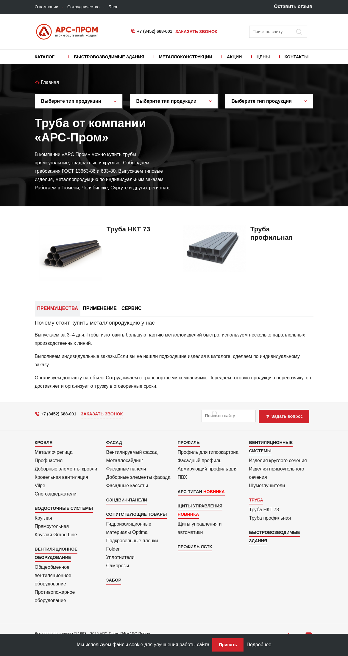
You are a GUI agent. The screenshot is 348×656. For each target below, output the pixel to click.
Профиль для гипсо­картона (208, 452)
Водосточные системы (64, 508)
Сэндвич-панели (126, 500)
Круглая (43, 518)
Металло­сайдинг (124, 460)
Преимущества (57, 308)
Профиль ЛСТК (195, 546)
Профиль (189, 442)
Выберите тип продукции (71, 101)
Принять (228, 644)
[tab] (174, 355)
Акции (234, 56)
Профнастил (49, 460)
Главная (47, 82)
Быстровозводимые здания (109, 56)
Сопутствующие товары (136, 514)
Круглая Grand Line (56, 534)
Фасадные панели (126, 468)
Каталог (44, 56)
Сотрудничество (83, 6)
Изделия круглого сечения (278, 460)
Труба (256, 500)
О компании (46, 6)
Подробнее (258, 644)
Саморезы (117, 565)
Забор (113, 580)
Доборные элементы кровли (66, 468)
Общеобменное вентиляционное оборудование (53, 575)
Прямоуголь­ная (52, 526)
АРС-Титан (190, 491)
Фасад (114, 442)
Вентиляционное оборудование (56, 553)
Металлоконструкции (185, 56)
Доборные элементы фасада (138, 477)
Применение (100, 308)
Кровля (44, 442)
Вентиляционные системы (271, 446)
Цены (263, 56)
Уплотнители (120, 557)
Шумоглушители (267, 485)
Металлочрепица (54, 452)
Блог (113, 6)
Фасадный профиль (199, 460)
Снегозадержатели (56, 493)
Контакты (297, 56)
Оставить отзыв (293, 6)
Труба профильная (270, 518)
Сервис (131, 308)
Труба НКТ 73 (264, 509)
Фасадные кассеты (127, 485)
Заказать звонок (196, 31)
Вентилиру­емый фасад (132, 452)
